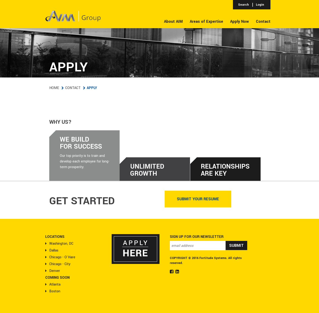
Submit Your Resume (198, 199)
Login (260, 4)
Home (54, 87)
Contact (73, 87)
